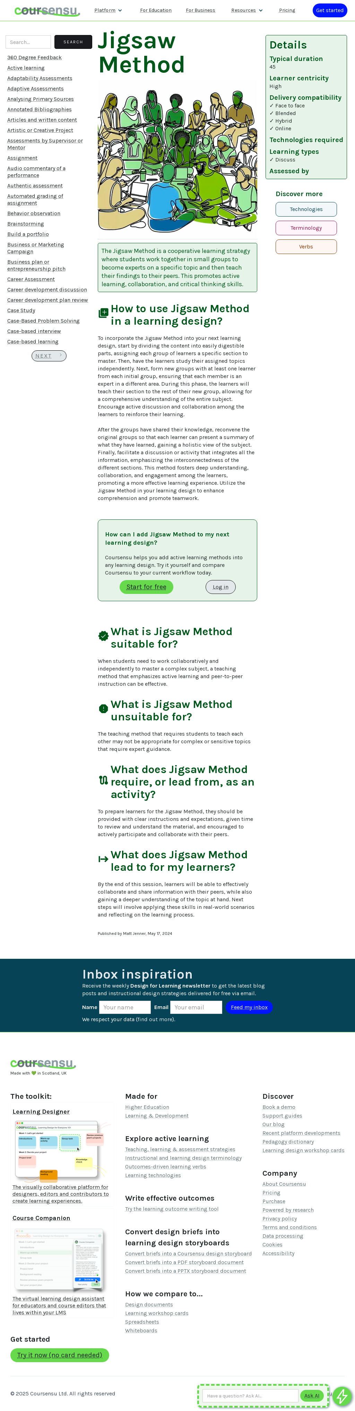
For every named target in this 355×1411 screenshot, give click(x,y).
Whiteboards (141, 1330)
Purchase (273, 1201)
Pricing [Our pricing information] (287, 10)
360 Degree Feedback (34, 57)
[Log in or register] (330, 10)
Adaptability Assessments (39, 78)
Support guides (282, 1115)
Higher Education (147, 1107)
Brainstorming (25, 223)
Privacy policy (279, 1218)
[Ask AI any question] (250, 1395)
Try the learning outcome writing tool (172, 1209)
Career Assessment (31, 279)
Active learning (26, 67)
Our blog (273, 1124)
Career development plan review (47, 300)
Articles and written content (42, 119)
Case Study (21, 310)
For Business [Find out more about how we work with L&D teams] (200, 10)
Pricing (271, 1192)
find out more (155, 1019)
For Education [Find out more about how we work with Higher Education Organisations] (156, 10)
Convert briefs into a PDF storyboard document (184, 1262)
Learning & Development (157, 1115)
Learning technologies (153, 1175)
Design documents (149, 1304)
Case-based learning (33, 341)
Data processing (282, 1236)
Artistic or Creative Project (40, 130)
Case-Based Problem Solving (43, 320)
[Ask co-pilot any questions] (342, 1396)
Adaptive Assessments (35, 88)
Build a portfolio (28, 234)
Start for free (146, 587)
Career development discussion (47, 289)
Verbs (306, 246)
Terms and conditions (289, 1227)
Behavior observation (33, 213)
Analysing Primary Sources (40, 99)
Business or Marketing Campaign (35, 248)
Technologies (306, 209)
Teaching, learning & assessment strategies (180, 1149)
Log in (220, 587)
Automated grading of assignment (35, 199)
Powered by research (288, 1210)
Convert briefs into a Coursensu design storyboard (188, 1253)
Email (161, 1007)
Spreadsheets (142, 1321)
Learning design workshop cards (303, 1150)
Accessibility (278, 1253)
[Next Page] (49, 355)
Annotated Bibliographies (39, 109)
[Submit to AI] (312, 1396)
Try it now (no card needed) (59, 1355)
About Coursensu (284, 1184)
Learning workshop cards (157, 1313)
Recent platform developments (301, 1133)
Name (89, 1007)
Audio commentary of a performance (36, 171)
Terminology (306, 228)
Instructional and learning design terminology (183, 1158)
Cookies (272, 1244)
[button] (108, 10)
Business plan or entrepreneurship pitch (36, 265)
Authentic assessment (35, 185)
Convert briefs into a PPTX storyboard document (185, 1271)
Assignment (22, 158)
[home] (47, 10)
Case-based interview (34, 331)
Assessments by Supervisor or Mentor (45, 144)
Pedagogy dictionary (288, 1141)
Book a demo (278, 1107)
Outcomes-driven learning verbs (165, 1166)
